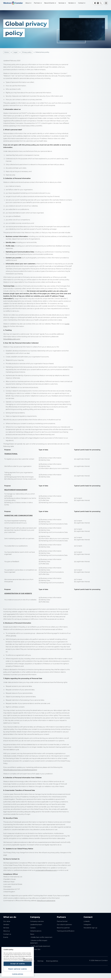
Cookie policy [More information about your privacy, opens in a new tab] (28, 959)
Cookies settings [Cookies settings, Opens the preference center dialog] (17, 974)
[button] (95, 3)
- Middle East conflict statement (41, 937)
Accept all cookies (17, 964)
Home (6, 52)
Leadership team (36, 924)
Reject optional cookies (17, 969)
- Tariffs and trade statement (40, 946)
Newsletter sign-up (90, 928)
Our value (6, 921)
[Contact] (81, 3)
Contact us (7, 934)
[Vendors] (71, 3)
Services (6, 928)
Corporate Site (35, 949)
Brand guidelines (52, 961)
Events (5, 937)
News (32, 934)
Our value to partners (64, 924)
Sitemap (40, 961)
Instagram (87, 924)
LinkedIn (87, 921)
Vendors (6, 924)
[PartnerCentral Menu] (106, 3)
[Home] (13, 3)
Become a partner (63, 928)
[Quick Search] (101, 3)
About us (6, 931)
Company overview (37, 921)
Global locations (35, 931)
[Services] (62, 3)
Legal (15, 52)
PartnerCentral (62, 921)
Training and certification (65, 931)
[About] (28, 3)
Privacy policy (27, 52)
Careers (33, 928)
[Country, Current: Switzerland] (98, 3)
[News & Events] (50, 3)
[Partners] (37, 3)
